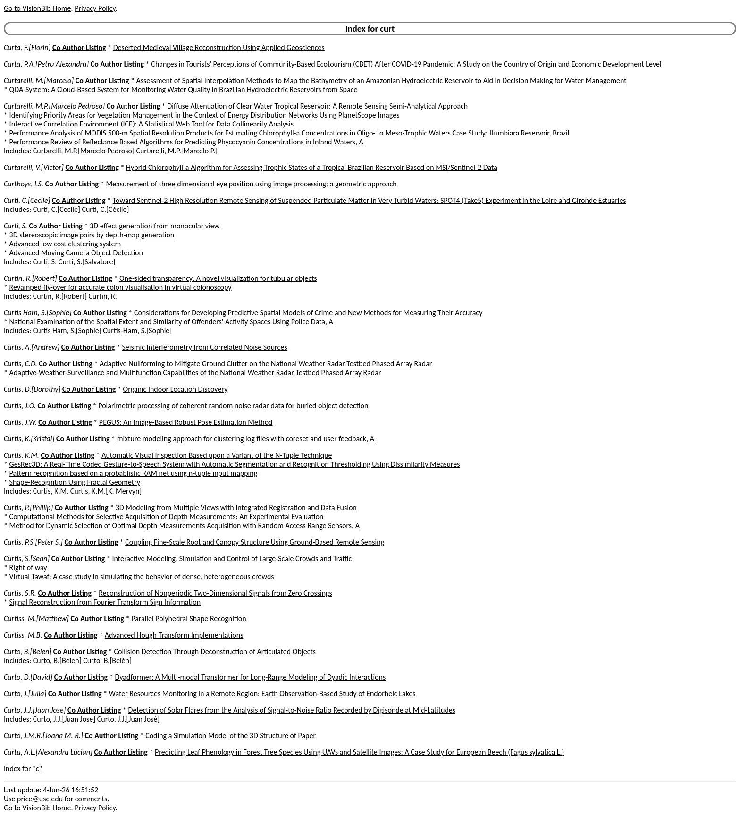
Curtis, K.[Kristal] (29, 438)
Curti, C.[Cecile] (27, 200)
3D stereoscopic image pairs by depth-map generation (92, 234)
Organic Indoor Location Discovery (175, 389)
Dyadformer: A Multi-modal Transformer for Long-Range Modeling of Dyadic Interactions (250, 677)
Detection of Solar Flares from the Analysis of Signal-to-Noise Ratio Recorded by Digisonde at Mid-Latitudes (291, 710)
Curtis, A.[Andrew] (31, 347)
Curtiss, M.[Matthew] (36, 618)
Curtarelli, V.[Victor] (34, 167)
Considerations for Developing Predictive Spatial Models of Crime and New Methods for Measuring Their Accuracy (308, 312)
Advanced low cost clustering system (65, 243)
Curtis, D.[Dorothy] (32, 389)
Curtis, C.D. (20, 363)
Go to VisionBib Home (37, 8)
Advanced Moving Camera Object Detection (76, 252)
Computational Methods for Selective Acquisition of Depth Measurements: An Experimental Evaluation (166, 516)
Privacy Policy (95, 8)
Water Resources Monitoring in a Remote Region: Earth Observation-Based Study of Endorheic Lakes (262, 693)
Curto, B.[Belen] (27, 651)
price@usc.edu (40, 798)
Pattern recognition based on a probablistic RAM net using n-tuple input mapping (133, 473)
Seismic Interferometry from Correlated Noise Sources (204, 347)
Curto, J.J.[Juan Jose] (35, 710)
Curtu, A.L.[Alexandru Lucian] (48, 752)
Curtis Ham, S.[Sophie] (38, 312)
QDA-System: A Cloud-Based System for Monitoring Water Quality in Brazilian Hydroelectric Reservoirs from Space (183, 89)
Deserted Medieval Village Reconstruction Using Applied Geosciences (219, 47)
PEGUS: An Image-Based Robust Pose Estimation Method (186, 422)
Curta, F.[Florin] (27, 47)
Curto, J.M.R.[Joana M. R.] (43, 735)
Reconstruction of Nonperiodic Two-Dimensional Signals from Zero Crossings (215, 593)
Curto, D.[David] (28, 677)
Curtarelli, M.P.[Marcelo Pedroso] (54, 105)
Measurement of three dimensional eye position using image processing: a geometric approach (251, 183)
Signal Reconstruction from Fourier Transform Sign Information (105, 601)
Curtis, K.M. (21, 455)
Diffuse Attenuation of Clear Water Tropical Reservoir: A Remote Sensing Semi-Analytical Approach (317, 105)
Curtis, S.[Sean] (27, 558)
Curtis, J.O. (20, 405)
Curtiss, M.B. (23, 635)
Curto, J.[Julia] (25, 693)
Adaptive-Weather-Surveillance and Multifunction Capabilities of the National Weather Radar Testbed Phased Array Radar (195, 372)
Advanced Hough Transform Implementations (174, 635)
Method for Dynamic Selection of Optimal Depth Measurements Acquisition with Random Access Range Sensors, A (184, 525)
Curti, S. (15, 225)
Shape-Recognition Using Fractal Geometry (74, 482)
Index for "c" (23, 768)
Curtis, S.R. (20, 593)
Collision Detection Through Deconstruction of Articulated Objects (215, 651)
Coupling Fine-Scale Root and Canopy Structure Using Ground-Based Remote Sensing (254, 542)
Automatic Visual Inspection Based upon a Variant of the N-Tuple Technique (216, 455)
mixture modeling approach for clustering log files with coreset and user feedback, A (245, 438)
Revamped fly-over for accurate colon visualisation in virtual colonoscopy (120, 287)
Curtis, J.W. (20, 422)
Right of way (28, 567)
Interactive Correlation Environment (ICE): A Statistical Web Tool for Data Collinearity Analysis (151, 123)
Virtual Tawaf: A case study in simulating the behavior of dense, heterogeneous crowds (141, 576)
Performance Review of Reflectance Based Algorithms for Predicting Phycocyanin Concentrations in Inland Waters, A (186, 141)
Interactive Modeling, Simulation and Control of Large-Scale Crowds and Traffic (232, 558)
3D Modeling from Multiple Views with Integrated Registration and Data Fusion (236, 507)
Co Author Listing (79, 47)
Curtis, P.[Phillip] (28, 507)
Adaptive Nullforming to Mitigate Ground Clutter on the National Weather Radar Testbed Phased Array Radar (266, 363)
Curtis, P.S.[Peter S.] (33, 542)
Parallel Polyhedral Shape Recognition (188, 618)
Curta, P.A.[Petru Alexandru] (46, 63)
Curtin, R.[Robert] (30, 278)
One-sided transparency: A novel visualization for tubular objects (218, 278)
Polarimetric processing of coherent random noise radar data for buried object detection (233, 405)
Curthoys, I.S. (23, 183)
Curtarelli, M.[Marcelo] (39, 80)
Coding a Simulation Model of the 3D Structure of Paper (230, 735)
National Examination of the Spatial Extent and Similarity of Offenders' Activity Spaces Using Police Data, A (171, 321)
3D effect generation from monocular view (154, 225)
